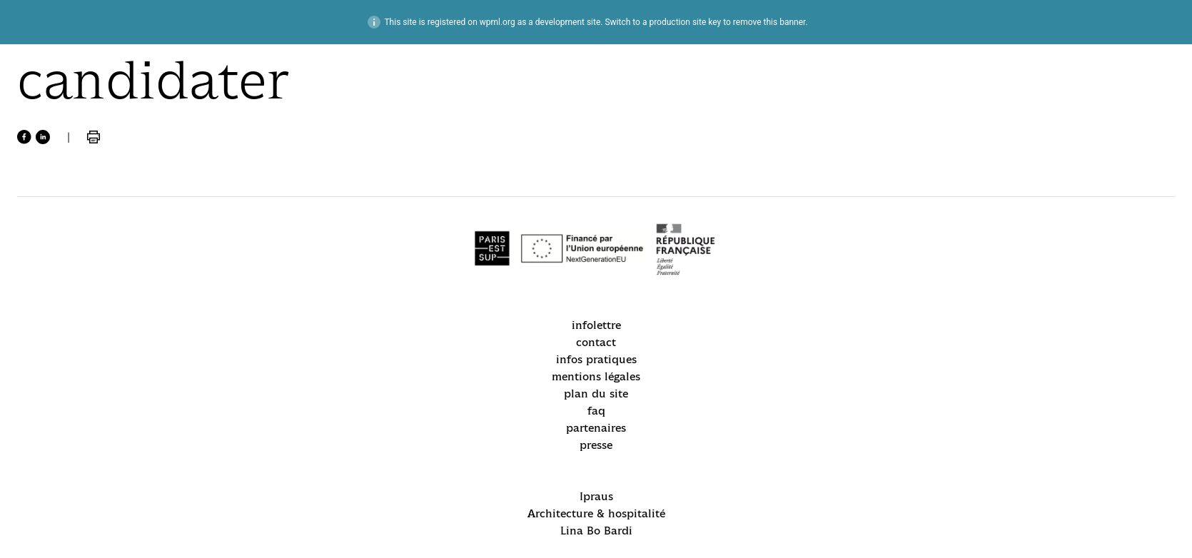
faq (766, 250)
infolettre (679, 193)
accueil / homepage (81, 72)
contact (777, 193)
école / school (61, 126)
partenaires (685, 273)
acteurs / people (70, 153)
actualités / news (72, 99)
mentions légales (782, 222)
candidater (46, 350)
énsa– (1135, 25)
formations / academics (58, 188)
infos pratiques (695, 215)
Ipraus (473, 193)
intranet (1055, 25)
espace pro (46, 374)
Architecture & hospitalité (526, 215)
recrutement (58, 296)
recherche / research (54, 260)
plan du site (687, 250)
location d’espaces (65, 397)
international (60, 224)
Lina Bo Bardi (493, 237)
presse (773, 273)
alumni (36, 422)
